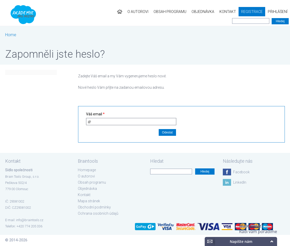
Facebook (241, 172)
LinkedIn (239, 182)
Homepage (87, 170)
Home (10, 34)
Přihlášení (277, 12)
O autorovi (137, 12)
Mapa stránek (89, 201)
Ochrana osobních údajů (98, 213)
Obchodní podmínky (94, 207)
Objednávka (203, 12)
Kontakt (227, 12)
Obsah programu (170, 12)
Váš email (95, 114)
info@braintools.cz (29, 220)
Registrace (252, 12)
